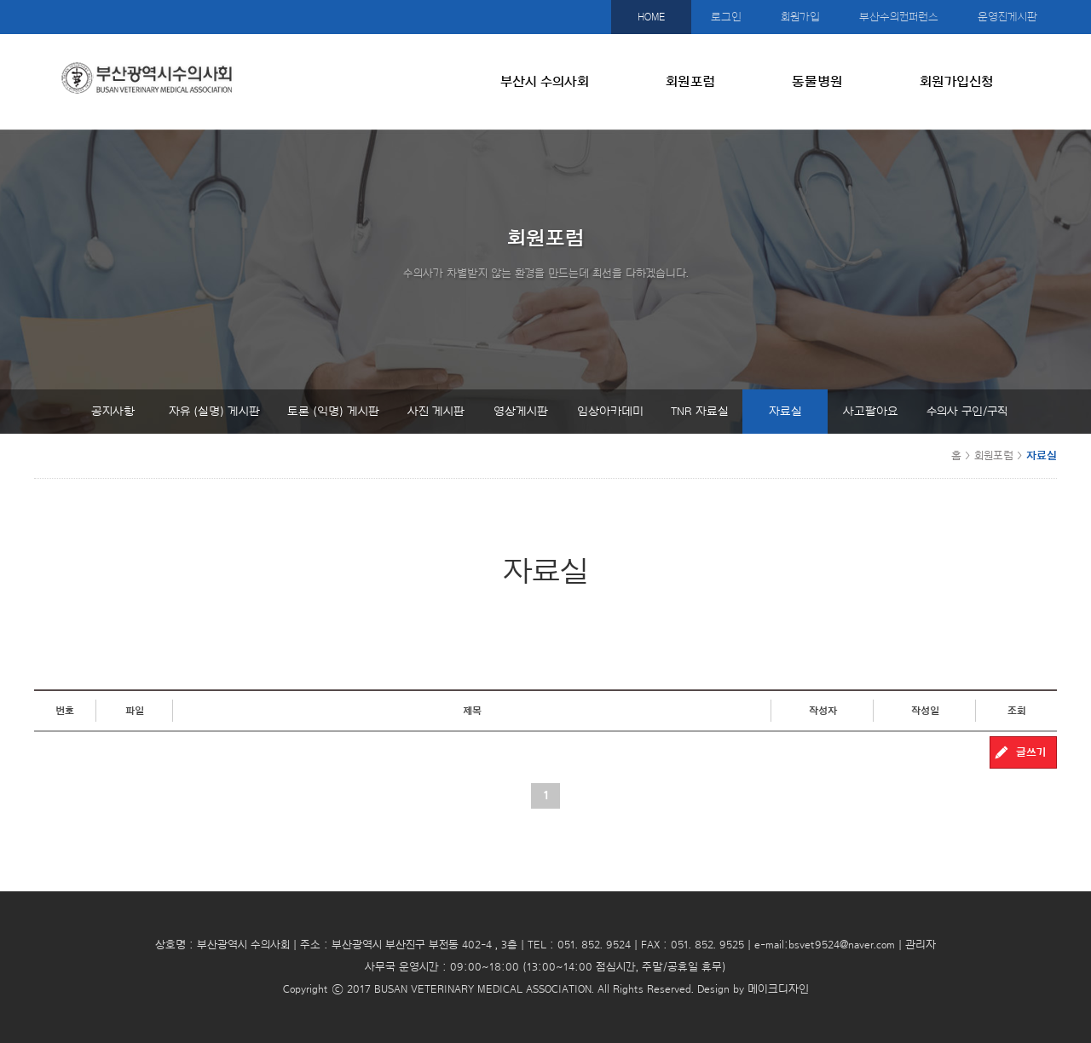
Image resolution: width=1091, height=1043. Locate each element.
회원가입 (800, 16)
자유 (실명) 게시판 (214, 412)
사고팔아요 (870, 412)
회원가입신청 (956, 82)
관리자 (920, 944)
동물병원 (817, 82)
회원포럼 (690, 82)
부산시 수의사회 (544, 82)
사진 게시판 (436, 412)
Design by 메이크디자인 (753, 988)
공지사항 (113, 412)
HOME (651, 16)
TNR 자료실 (700, 412)
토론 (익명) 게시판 (333, 412)
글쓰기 (1031, 752)
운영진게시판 (1007, 16)
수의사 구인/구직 (966, 412)
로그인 (726, 16)
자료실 (785, 412)
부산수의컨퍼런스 (898, 16)
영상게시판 (521, 412)
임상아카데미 (610, 412)
